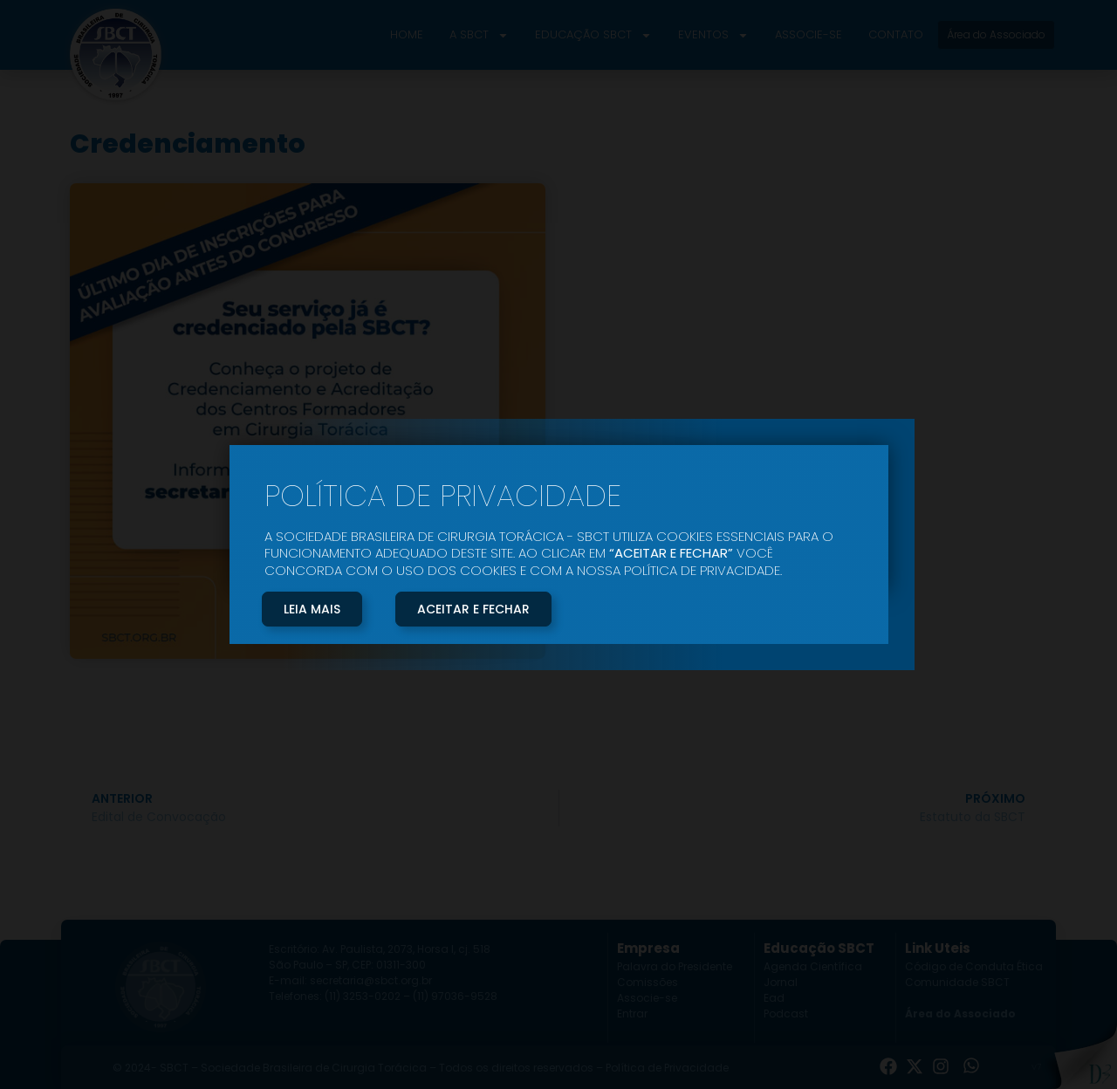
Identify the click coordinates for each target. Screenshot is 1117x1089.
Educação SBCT (593, 35)
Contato (895, 34)
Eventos (713, 35)
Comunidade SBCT (957, 982)
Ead (774, 997)
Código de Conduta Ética (974, 966)
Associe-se (808, 34)
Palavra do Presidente (674, 966)
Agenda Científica (813, 966)
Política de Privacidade (667, 1067)
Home (406, 34)
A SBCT (479, 35)
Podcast (786, 1013)
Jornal (781, 982)
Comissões (647, 982)
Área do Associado (960, 1013)
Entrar (632, 1013)
